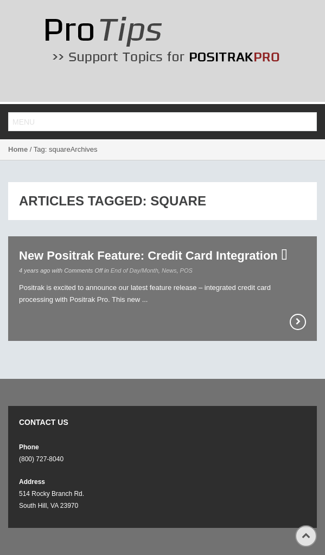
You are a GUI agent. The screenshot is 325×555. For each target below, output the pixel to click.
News (169, 270)
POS (186, 270)
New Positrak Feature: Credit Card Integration (153, 255)
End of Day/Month (134, 270)
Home (18, 149)
